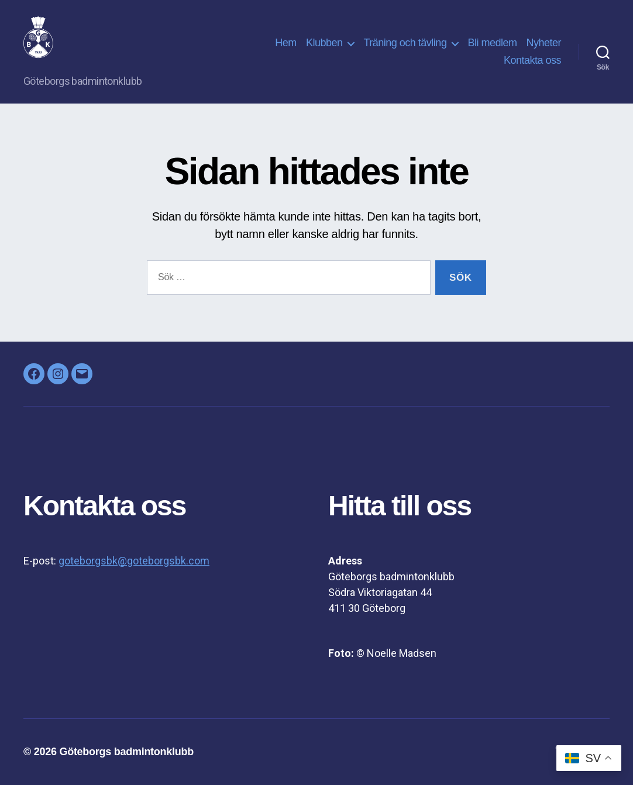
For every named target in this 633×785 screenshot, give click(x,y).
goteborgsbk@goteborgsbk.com (134, 561)
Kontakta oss (532, 60)
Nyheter (543, 43)
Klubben (324, 43)
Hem (286, 43)
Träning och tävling (404, 43)
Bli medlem (492, 43)
